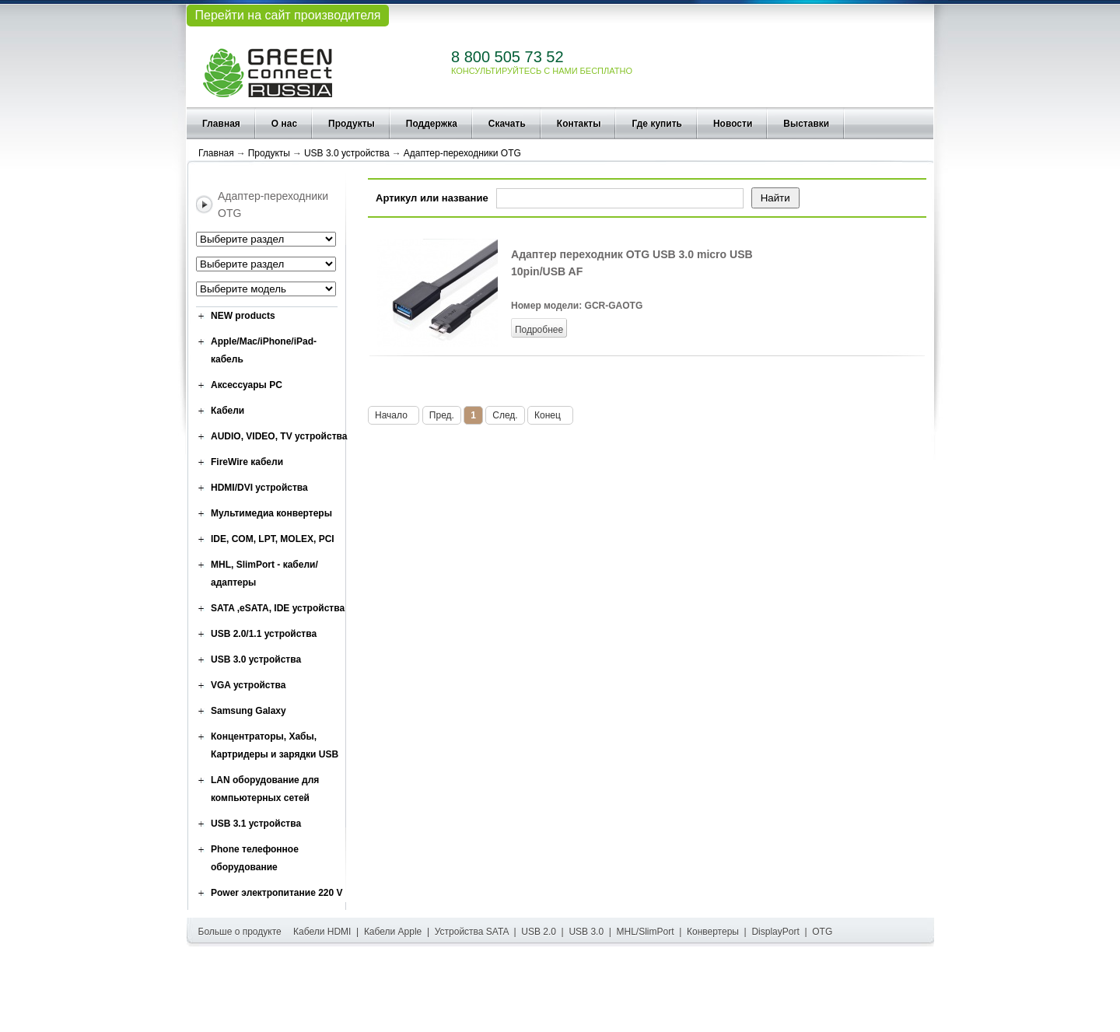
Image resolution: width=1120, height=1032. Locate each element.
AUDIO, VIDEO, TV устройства (279, 436)
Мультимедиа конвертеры (271, 513)
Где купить (657, 123)
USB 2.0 (538, 931)
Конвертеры (713, 931)
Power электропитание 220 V (277, 892)
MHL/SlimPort (645, 931)
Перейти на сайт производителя (287, 15)
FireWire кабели (247, 462)
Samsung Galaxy (248, 710)
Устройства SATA (472, 931)
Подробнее (539, 329)
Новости (732, 123)
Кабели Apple (393, 931)
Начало (393, 415)
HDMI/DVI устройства (259, 487)
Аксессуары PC (246, 385)
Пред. (441, 415)
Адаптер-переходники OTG (462, 153)
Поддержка (431, 123)
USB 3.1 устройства (256, 823)
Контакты (579, 123)
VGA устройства (248, 685)
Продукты (351, 123)
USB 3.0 (586, 931)
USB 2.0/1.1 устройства (264, 633)
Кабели (227, 410)
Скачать (507, 123)
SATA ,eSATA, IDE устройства (278, 608)
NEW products (243, 315)
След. (504, 415)
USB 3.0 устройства (347, 153)
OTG (822, 931)
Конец (550, 415)
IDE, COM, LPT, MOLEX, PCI (272, 538)
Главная (221, 123)
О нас (284, 123)
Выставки (806, 123)
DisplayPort (775, 931)
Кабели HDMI (322, 931)
